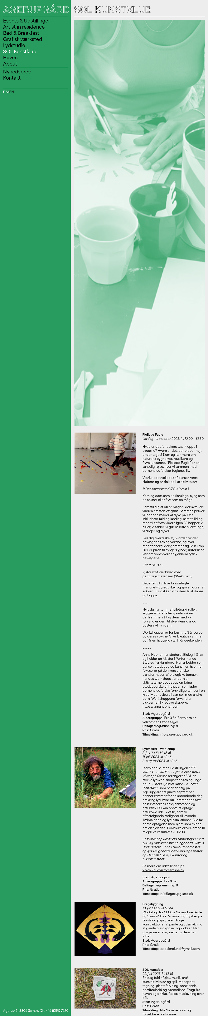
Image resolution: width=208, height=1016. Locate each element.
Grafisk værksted (22, 39)
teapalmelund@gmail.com (180, 949)
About (10, 64)
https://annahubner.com (161, 706)
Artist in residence (24, 27)
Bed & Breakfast (21, 33)
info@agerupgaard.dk (176, 894)
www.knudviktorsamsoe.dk (163, 870)
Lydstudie (14, 45)
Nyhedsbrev (17, 71)
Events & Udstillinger (26, 20)
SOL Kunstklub (19, 51)
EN (11, 92)
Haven (10, 57)
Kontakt (12, 78)
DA (5, 92)
